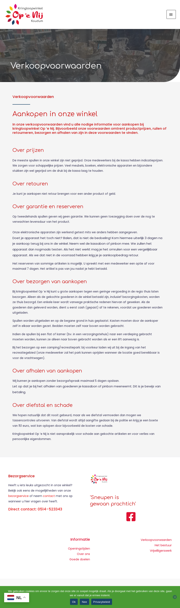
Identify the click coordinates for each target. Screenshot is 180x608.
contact (49, 497)
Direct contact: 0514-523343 (35, 510)
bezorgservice (18, 497)
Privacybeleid (101, 601)
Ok (74, 601)
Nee (84, 601)
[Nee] (175, 597)
